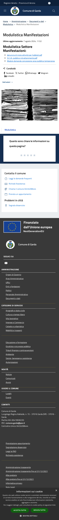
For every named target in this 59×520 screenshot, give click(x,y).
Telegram (42, 73)
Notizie (9, 374)
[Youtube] (6, 263)
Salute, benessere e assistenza (19, 358)
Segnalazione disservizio (16, 447)
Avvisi (8, 382)
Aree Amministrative (15, 278)
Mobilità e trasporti (14, 330)
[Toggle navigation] (5, 10)
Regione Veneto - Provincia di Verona (19, 2)
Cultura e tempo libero (15, 314)
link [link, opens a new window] (54, 505)
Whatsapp (30, 73)
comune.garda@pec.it (15, 423)
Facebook (8, 73)
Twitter (19, 73)
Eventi (8, 397)
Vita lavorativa (12, 318)
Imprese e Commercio (15, 322)
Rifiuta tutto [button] (40, 510)
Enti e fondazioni (13, 286)
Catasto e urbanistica (15, 326)
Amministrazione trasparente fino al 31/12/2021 (27, 471)
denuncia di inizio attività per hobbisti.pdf (24, 55)
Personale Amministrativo (17, 294)
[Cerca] (53, 10)
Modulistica (8, 24)
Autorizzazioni (12, 362)
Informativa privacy (14, 483)
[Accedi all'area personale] (49, 3)
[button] (29, 516)
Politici (9, 290)
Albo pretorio (11, 475)
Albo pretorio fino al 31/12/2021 (20, 479)
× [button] (56, 490)
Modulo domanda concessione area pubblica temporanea (31, 61)
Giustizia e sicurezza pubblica (18, 346)
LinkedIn (9, 76)
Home (5, 21)
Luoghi (9, 393)
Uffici (8, 282)
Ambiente (10, 354)
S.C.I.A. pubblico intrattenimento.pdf (22, 58)
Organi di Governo (13, 274)
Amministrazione (19, 21)
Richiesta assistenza (14, 455)
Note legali (10, 487)
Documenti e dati (36, 21)
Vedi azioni (8, 82)
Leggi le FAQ (11, 451)
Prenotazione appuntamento (18, 443)
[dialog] (29, 504)
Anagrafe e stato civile (15, 310)
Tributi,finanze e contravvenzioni (20, 350)
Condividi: (9, 68)
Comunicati (10, 378)
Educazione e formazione (16, 342)
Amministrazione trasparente (18, 467)
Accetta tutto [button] (20, 510)
